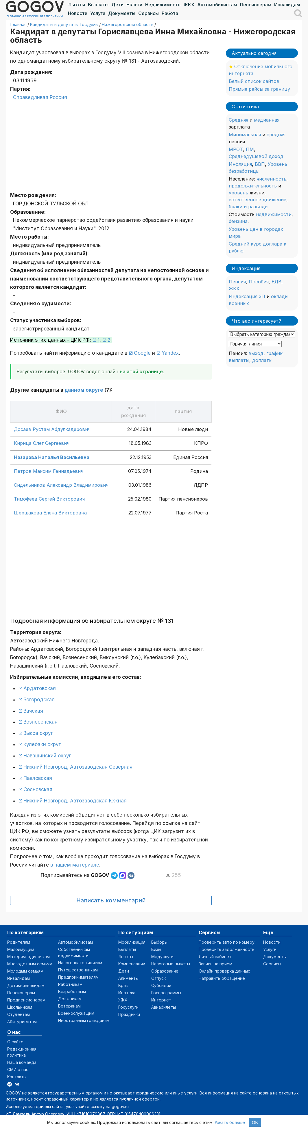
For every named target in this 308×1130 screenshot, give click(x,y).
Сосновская (37, 789)
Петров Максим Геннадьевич (48, 471)
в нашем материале (74, 865)
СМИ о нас (17, 1069)
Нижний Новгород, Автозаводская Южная (75, 801)
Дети (117, 5)
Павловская (37, 778)
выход (255, 353)
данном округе (83, 390)
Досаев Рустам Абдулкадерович (52, 429)
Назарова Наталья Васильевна (51, 457)
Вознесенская (40, 722)
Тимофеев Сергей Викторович (49, 499)
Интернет (161, 999)
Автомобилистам (217, 5)
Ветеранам (69, 1005)
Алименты (128, 978)
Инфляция (240, 164)
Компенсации (131, 963)
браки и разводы (248, 206)
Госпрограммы (166, 992)
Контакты (16, 1076)
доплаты (262, 360)
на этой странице (141, 371)
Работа (170, 13)
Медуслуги (162, 956)
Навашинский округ (47, 756)
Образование (164, 971)
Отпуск (158, 978)
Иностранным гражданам (84, 1020)
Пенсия (237, 282)
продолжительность (253, 186)
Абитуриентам (22, 1021)
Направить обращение (222, 978)
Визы (156, 949)
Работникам (70, 984)
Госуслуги (128, 1007)
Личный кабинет (215, 956)
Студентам (18, 1014)
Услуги (97, 13)
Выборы (159, 942)
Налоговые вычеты (170, 963)
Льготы (76, 5)
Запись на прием (215, 963)
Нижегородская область (128, 24)
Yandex (170, 353)
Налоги (134, 5)
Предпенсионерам (26, 999)
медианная (266, 120)
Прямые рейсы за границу (259, 89)
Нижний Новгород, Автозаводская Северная (77, 767)
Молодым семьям (25, 971)
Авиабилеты (163, 1007)
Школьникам (19, 1007)
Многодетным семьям (29, 963)
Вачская (33, 711)
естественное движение (257, 199)
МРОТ (236, 149)
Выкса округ (38, 733)
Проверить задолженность (226, 949)
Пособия (259, 282)
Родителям (18, 942)
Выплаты (98, 5)
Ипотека (126, 992)
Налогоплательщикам (80, 962)
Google (142, 353)
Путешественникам (78, 969)
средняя (276, 134)
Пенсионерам (255, 5)
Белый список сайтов (254, 81)
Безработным (72, 991)
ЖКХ (188, 5)
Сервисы (148, 13)
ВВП (260, 164)
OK (255, 1122)
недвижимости (274, 214)
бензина (238, 221)
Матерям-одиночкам (28, 956)
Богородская (39, 699)
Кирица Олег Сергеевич (41, 443)
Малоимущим (20, 949)
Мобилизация (131, 942)
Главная (18, 24)
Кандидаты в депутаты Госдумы (64, 24)
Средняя (238, 120)
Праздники (129, 1014)
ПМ (250, 149)
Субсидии (161, 985)
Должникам (70, 998)
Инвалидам (287, 5)
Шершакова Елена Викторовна (50, 513)
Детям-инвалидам (26, 985)
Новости (77, 13)
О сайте (15, 1041)
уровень (238, 193)
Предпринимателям (78, 977)
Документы (121, 13)
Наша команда (21, 1062)
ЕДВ (276, 282)
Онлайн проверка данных (224, 971)
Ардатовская (39, 688)
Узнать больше (230, 1122)
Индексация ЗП (247, 296)
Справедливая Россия (40, 97)
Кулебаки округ (42, 744)
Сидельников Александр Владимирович (61, 485)
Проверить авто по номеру (226, 942)
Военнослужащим (76, 1013)
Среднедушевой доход (256, 156)
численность (271, 179)
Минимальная (245, 134)
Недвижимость (162, 5)
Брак (123, 985)
